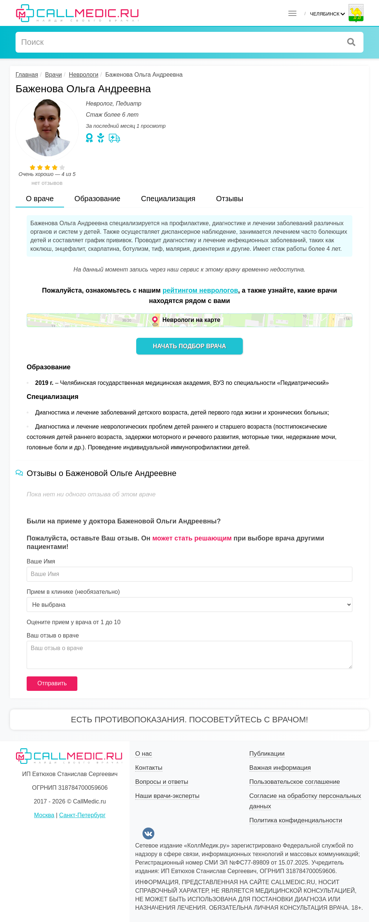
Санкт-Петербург (82, 815)
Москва (44, 815)
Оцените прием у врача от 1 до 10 (74, 622)
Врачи (53, 74)
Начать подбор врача (189, 346)
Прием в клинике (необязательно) (73, 592)
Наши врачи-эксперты (167, 795)
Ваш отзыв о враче (53, 636)
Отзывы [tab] (229, 198)
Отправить (52, 683)
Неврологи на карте (191, 320)
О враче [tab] (40, 198)
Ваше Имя (41, 562)
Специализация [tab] (168, 198)
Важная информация (280, 767)
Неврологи (83, 74)
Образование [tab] (97, 198)
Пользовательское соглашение (294, 781)
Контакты (148, 767)
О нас (143, 753)
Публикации (267, 753)
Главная (27, 74)
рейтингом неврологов (200, 290)
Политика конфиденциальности (295, 820)
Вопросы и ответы (161, 781)
